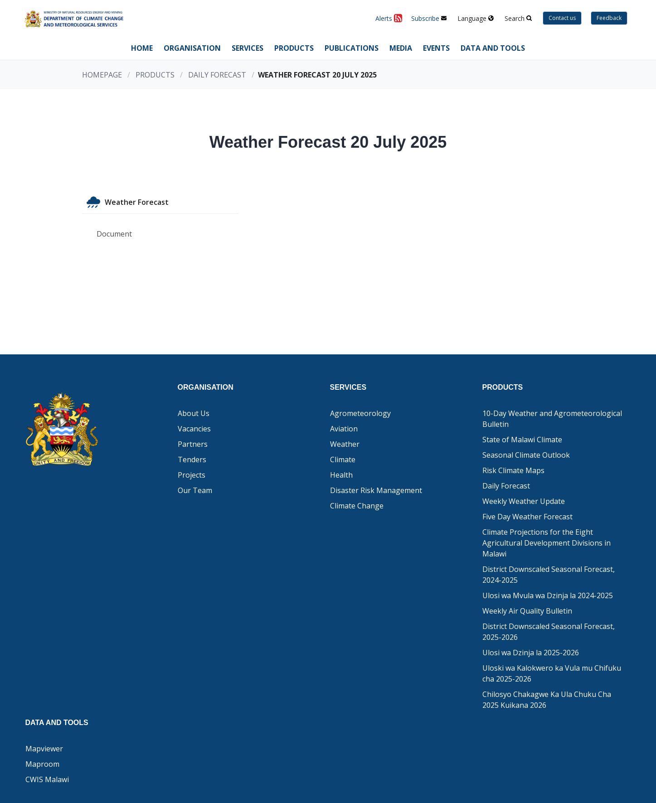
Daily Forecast (217, 75)
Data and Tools (493, 48)
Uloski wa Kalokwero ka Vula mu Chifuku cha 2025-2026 (551, 673)
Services (247, 48)
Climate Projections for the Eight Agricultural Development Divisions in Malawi (546, 543)
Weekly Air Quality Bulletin (527, 611)
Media (400, 48)
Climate (342, 459)
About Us (193, 413)
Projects (191, 475)
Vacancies (194, 429)
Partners (193, 444)
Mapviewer (44, 749)
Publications (352, 48)
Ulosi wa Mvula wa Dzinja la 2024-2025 (547, 595)
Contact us (562, 18)
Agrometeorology (360, 413)
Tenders (192, 459)
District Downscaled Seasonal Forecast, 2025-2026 (548, 631)
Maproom (42, 764)
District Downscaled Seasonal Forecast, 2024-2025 (548, 574)
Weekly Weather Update (523, 501)
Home (142, 48)
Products (294, 48)
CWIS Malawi (47, 779)
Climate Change (357, 506)
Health (341, 475)
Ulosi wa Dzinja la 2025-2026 (530, 653)
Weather (345, 444)
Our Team (195, 490)
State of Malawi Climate (522, 440)
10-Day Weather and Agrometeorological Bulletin (552, 418)
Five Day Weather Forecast (527, 517)
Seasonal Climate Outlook (526, 455)
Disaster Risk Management (376, 490)
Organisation (192, 48)
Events (436, 48)
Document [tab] (114, 234)
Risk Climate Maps (513, 470)
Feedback (609, 18)
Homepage (102, 75)
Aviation (344, 429)
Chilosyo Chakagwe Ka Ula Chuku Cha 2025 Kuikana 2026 (546, 699)
